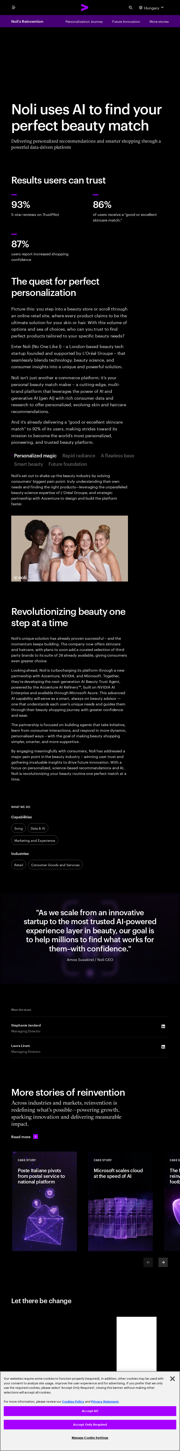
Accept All (90, 1411)
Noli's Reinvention (27, 21)
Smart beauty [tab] (28, 463)
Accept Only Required (90, 1424)
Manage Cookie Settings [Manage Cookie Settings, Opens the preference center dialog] (90, 1437)
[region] (90, 1411)
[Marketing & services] (34, 840)
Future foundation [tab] (68, 463)
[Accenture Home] (84, 7)
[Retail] (18, 864)
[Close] (172, 1379)
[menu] (13, 7)
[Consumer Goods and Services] (55, 864)
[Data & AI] (38, 828)
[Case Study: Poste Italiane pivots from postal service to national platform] (44, 1201)
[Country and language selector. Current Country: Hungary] (152, 7)
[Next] (163, 1262)
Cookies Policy (73, 1401)
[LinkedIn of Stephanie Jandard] (163, 1026)
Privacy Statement (105, 1401)
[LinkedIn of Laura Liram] (163, 1046)
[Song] (18, 828)
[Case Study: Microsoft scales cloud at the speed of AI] (120, 1201)
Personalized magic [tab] (36, 455)
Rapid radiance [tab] (78, 455)
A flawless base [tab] (117, 455)
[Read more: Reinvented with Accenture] (24, 1136)
